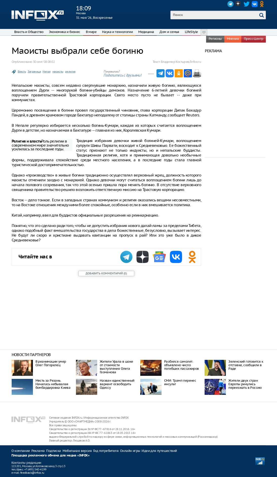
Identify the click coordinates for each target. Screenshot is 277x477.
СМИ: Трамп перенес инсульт (180, 382)
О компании (20, 451)
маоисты (57, 71)
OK (263, 4)
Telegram (230, 4)
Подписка (53, 451)
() (106, 273)
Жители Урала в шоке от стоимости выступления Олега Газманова (116, 366)
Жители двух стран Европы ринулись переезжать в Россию (245, 384)
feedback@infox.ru (32, 472)
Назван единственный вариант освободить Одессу (117, 384)
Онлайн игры (130, 451)
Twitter (247, 4)
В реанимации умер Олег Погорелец (50, 363)
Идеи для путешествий (159, 451)
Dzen (238, 4)
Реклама (38, 451)
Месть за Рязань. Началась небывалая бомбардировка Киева (53, 384)
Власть (22, 71)
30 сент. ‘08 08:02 (44, 62)
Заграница (34, 71)
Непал (46, 71)
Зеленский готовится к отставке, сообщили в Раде (245, 365)
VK (255, 4)
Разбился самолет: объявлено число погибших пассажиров (181, 365)
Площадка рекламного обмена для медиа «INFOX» (50, 455)
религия (70, 71)
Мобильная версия (77, 451)
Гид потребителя (105, 451)
